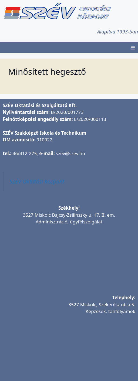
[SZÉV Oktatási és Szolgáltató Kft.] (69, 262)
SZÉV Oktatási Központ (36, 181)
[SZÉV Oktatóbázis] (69, 351)
